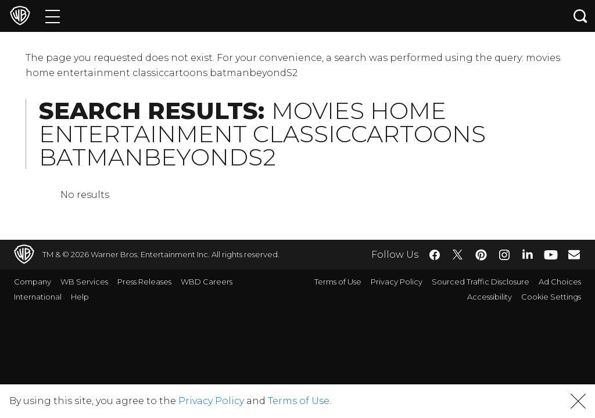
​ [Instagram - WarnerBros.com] (504, 255)
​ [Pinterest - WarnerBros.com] (481, 254)
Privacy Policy (396, 281)
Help (80, 296)
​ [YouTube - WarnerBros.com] (551, 254)
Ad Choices (560, 281)
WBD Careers (206, 281)
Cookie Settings (551, 296)
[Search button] (580, 16)
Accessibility (489, 296)
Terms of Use (337, 281)
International (38, 296)
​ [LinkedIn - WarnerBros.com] (528, 254)
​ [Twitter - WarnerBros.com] (458, 255)
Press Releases (144, 281)
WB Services (84, 281)
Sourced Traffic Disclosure (480, 281)
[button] (578, 401)
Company (32, 281)
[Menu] (53, 16)
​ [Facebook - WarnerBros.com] (435, 255)
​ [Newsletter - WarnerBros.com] (574, 254)
